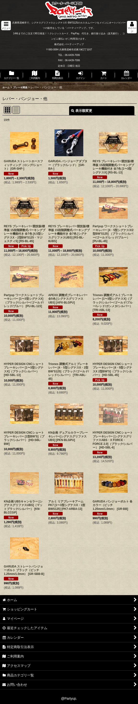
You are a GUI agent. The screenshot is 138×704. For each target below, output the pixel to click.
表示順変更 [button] (81, 111)
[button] (6, 25)
